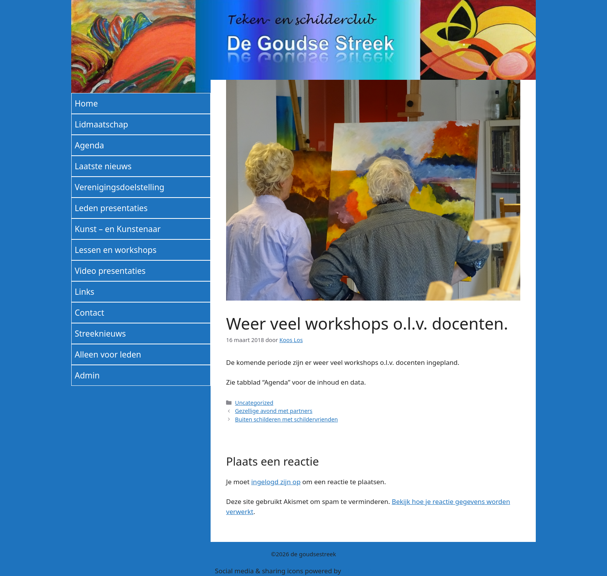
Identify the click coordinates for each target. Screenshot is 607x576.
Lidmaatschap (101, 124)
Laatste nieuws (103, 166)
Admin (87, 375)
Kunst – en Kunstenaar (118, 229)
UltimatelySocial (367, 570)
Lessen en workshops (115, 249)
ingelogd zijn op (275, 481)
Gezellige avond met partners (273, 410)
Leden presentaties (111, 208)
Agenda (89, 145)
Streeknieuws (100, 333)
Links (84, 291)
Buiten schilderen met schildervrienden (286, 419)
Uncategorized (254, 402)
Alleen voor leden (108, 354)
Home (86, 103)
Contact (89, 312)
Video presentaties (110, 270)
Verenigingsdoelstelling (119, 187)
